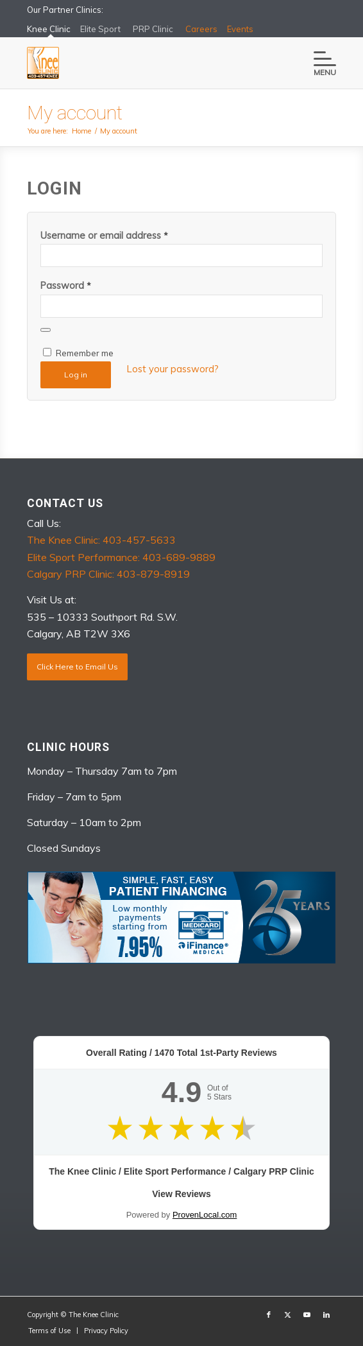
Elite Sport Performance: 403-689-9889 (121, 557)
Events (240, 29)
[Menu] (318, 63)
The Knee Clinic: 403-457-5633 (101, 539)
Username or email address (104, 235)
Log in (75, 374)
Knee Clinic (49, 31)
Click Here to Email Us (77, 666)
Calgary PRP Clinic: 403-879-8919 (108, 573)
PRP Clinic (153, 29)
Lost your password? (173, 369)
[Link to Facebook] (268, 1315)
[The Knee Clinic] (150, 63)
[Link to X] (288, 1315)
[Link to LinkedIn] (326, 1315)
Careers (201, 29)
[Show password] (45, 330)
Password (65, 285)
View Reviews (181, 1194)
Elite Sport (100, 29)
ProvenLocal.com (205, 1215)
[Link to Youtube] (307, 1315)
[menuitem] (318, 63)
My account (74, 112)
